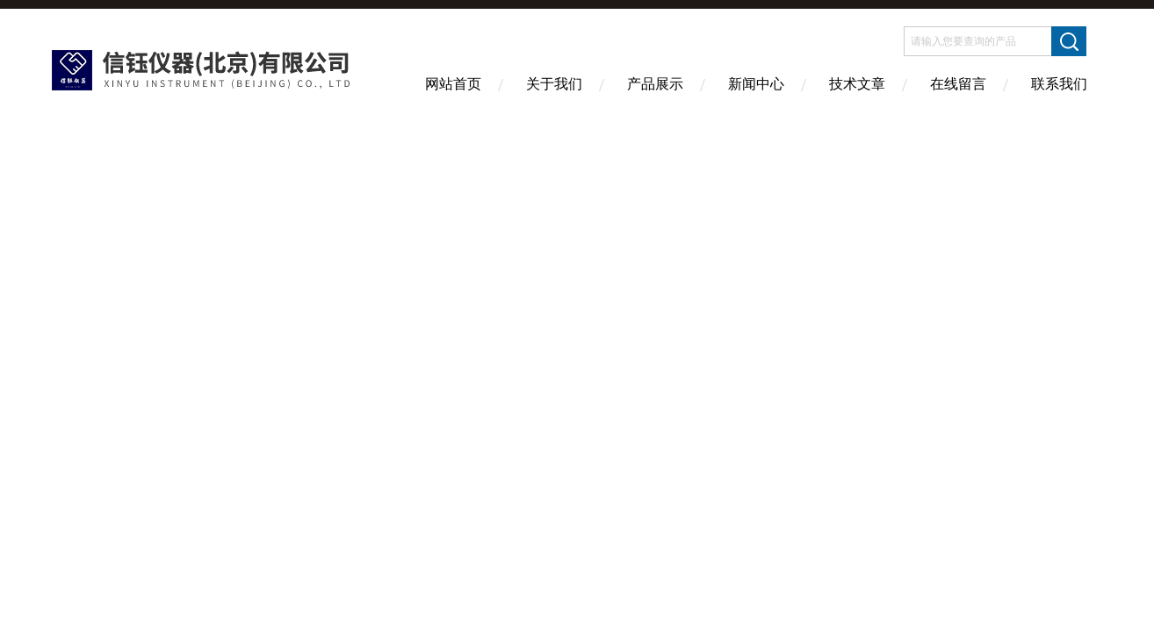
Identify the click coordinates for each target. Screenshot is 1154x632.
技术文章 (857, 83)
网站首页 (453, 83)
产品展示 (655, 83)
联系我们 (1059, 83)
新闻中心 (756, 83)
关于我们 (554, 83)
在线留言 (958, 83)
